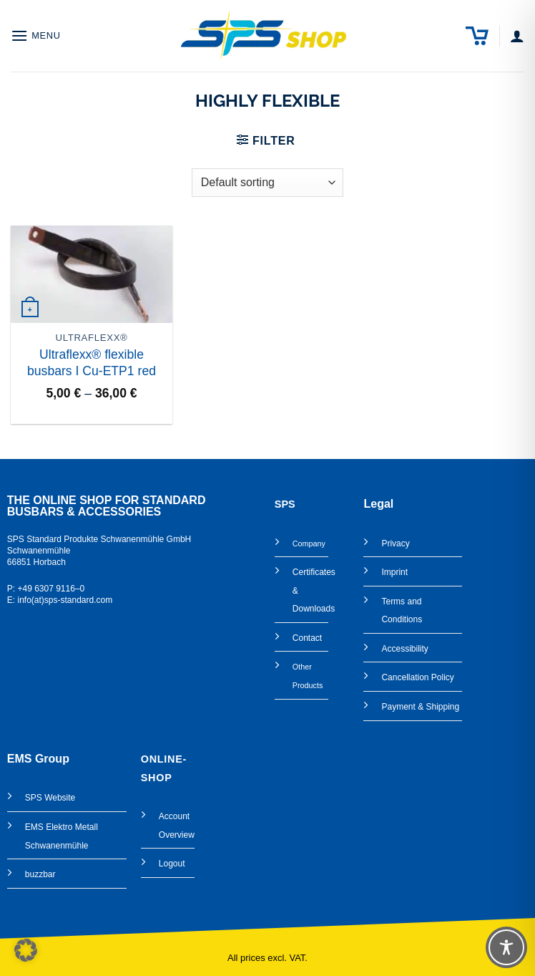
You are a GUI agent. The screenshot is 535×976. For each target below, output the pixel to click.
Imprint (394, 572)
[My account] (517, 36)
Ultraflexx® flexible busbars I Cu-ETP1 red (91, 362)
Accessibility (404, 649)
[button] (36, 35)
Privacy (395, 543)
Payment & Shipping (420, 707)
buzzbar (40, 874)
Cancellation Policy (417, 677)
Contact (307, 638)
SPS (33, 798)
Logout (172, 864)
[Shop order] (267, 182)
